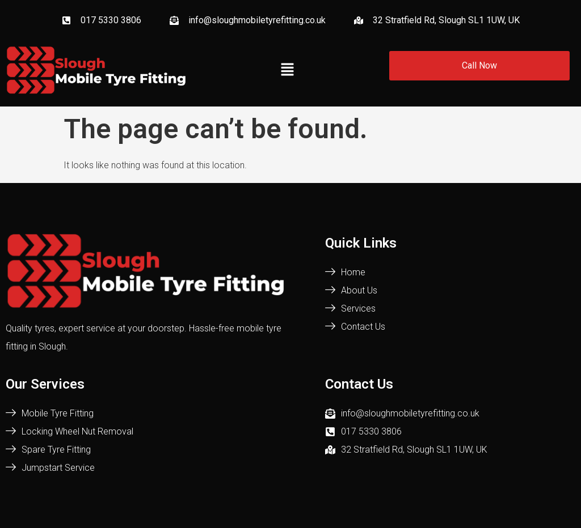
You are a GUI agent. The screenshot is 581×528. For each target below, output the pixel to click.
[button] (287, 70)
